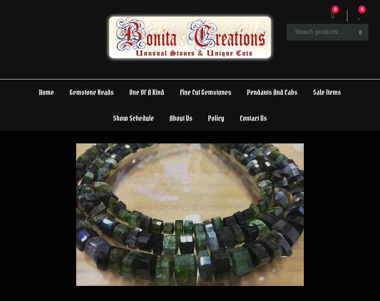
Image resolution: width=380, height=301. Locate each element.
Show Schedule (133, 118)
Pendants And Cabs (272, 92)
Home (46, 92)
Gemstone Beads (91, 92)
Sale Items (327, 92)
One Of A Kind (146, 92)
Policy (216, 118)
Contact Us (253, 118)
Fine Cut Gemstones (205, 92)
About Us (181, 118)
